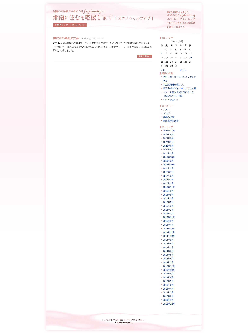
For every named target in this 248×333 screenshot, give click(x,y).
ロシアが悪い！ (171, 99)
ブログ (100, 38)
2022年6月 (168, 145)
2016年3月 (168, 206)
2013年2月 (168, 296)
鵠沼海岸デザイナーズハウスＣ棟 (179, 88)
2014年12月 (169, 228)
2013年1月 (168, 300)
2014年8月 (168, 243)
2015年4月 (168, 224)
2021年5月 (168, 149)
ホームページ (78, 25)
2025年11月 (169, 130)
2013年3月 (168, 292)
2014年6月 (168, 251)
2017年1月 (168, 183)
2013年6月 (168, 285)
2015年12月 (169, 217)
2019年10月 (169, 157)
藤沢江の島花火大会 (66, 38)
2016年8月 (168, 194)
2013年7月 (168, 281)
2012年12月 (169, 303)
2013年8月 (168, 277)
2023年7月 (168, 142)
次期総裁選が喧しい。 (174, 84)
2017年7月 (168, 172)
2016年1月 (168, 213)
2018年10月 (169, 164)
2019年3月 (168, 161)
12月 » (183, 70)
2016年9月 (168, 191)
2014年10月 (169, 236)
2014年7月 (168, 247)
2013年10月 (169, 270)
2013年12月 (169, 266)
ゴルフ (166, 109)
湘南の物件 (168, 117)
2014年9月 (168, 239)
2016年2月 (168, 209)
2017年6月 (168, 176)
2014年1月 (168, 262)
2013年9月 (168, 273)
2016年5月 (168, 202)
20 (190, 57)
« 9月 (163, 70)
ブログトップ (61, 25)
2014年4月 (168, 258)
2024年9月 (168, 134)
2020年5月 (168, 153)
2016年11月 (169, 187)
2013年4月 (168, 288)
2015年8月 (168, 221)
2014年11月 (169, 232)
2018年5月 (168, 168)
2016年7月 (168, 198)
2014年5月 (168, 255)
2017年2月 (168, 179)
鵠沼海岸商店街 (171, 120)
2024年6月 (168, 138)
